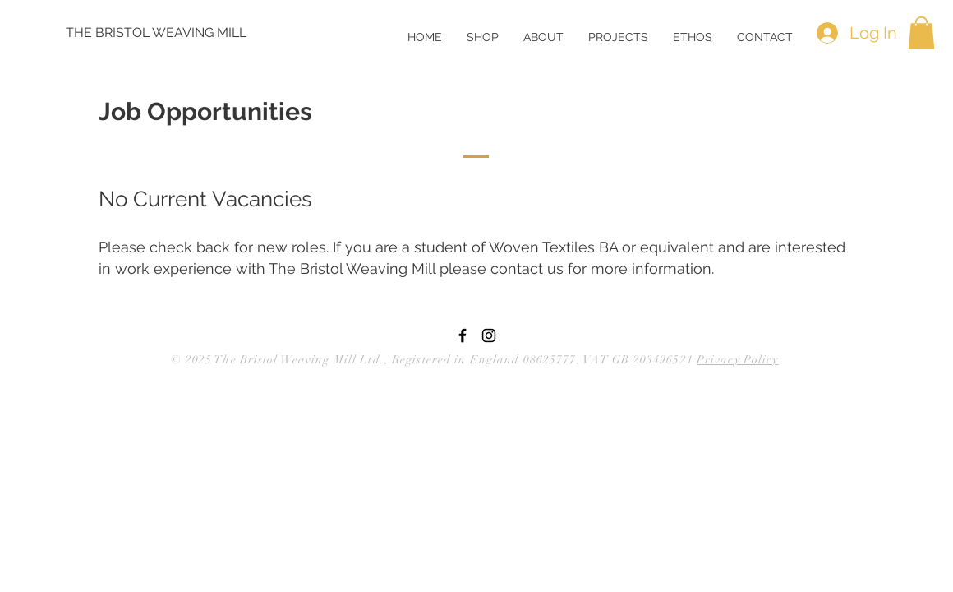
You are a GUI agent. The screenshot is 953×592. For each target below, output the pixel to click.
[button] (543, 37)
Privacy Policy (738, 360)
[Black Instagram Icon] (489, 335)
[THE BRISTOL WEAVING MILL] (156, 32)
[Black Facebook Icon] (462, 335)
